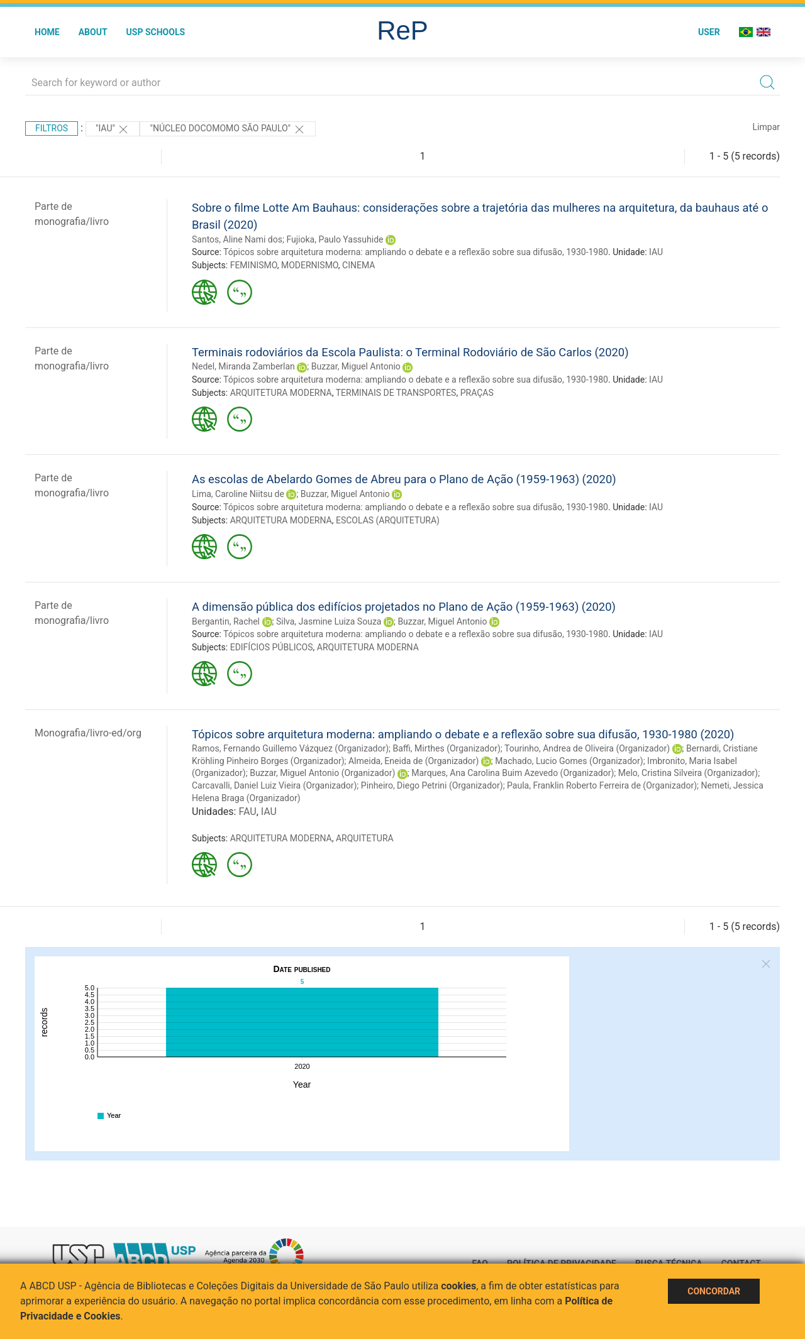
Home (47, 32)
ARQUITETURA (365, 838)
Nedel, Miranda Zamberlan (243, 366)
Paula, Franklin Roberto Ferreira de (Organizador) (602, 785)
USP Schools (156, 32)
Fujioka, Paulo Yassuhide (334, 239)
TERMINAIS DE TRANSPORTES (396, 393)
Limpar (766, 127)
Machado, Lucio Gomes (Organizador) (569, 761)
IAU (656, 252)
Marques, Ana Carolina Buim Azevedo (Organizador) (512, 773)
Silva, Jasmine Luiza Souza (329, 621)
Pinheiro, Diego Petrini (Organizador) (432, 785)
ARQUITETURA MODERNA (281, 393)
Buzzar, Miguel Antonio (356, 366)
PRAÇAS (477, 393)
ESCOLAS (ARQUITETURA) (388, 520)
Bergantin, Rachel (226, 621)
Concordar (713, 1291)
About (93, 32)
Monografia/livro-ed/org (88, 733)
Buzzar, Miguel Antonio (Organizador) (322, 773)
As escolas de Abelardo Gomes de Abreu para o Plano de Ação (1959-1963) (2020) (404, 479)
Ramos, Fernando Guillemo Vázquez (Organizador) (290, 748)
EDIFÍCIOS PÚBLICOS (271, 647)
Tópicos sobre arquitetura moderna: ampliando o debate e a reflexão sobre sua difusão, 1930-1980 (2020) (463, 734)
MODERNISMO (309, 265)
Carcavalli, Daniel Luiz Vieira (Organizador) (274, 785)
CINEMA (358, 265)
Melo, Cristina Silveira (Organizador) (688, 773)
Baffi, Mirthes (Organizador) (447, 748)
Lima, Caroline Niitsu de (238, 494)
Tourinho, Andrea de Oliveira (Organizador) (587, 748)
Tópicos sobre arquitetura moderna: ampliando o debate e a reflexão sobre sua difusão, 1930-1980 (415, 252)
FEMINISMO (253, 265)
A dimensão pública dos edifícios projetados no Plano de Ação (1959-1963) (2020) (404, 606)
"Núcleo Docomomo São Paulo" (227, 129)
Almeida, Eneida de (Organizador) (413, 761)
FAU (247, 811)
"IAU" (113, 129)
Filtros (51, 128)
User (709, 32)
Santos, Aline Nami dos (237, 239)
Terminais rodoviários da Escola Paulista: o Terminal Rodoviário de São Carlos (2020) (410, 352)
